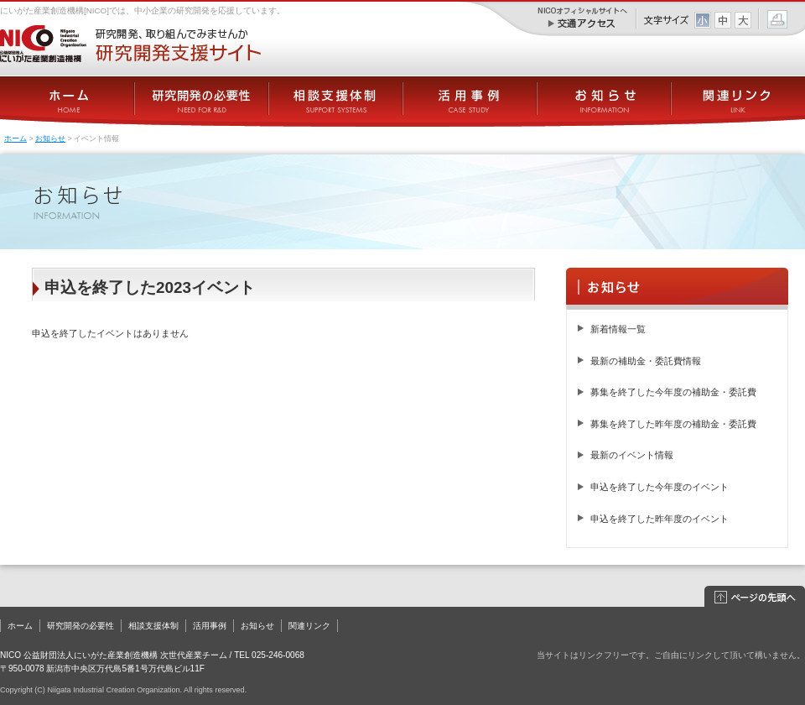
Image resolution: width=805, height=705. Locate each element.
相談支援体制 (153, 625)
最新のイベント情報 (631, 455)
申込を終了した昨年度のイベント (659, 519)
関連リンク (309, 625)
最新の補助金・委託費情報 (645, 361)
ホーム (15, 138)
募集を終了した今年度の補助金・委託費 (673, 392)
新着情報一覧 (618, 329)
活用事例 (209, 625)
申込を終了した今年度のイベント (659, 487)
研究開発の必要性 (80, 625)
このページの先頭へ (754, 597)
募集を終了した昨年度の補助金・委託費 (673, 424)
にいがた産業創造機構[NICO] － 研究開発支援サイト (130, 43)
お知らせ (50, 138)
